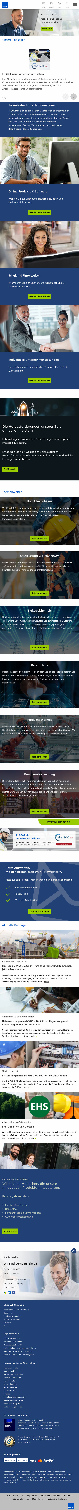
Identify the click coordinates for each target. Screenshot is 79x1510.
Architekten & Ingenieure (14, 961)
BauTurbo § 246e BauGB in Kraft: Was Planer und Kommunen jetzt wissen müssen (37, 968)
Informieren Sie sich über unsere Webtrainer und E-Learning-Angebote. (36, 285)
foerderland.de (10, 1384)
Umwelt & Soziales (12, 1319)
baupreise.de (9, 1371)
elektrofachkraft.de (12, 1377)
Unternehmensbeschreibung (16, 1309)
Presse (6, 1326)
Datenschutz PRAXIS (13, 1345)
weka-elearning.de (12, 1403)
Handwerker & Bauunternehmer (18, 1017)
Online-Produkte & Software (27, 191)
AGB (8, 1495)
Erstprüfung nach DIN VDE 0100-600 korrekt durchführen (34, 1076)
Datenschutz (18, 1495)
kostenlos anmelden (39, 911)
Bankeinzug (10, 1460)
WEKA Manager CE (12, 1338)
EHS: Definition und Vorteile (18, 1127)
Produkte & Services (13, 1316)
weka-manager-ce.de (13, 1407)
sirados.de (8, 1394)
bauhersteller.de (11, 1368)
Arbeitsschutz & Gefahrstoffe (16, 1122)
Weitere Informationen (39, 212)
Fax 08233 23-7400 (12, 1273)
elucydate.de (9, 1381)
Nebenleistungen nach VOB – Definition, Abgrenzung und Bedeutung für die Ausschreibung (35, 1023)
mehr (48, 982)
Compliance (45, 1495)
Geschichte (8, 1313)
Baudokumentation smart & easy (18, 1351)
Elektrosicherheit (10, 1071)
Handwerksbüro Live (13, 1341)
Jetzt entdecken (39, 538)
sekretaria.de (9, 1390)
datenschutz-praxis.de (13, 1374)
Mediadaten (37, 1499)
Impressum (32, 1495)
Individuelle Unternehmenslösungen (33, 360)
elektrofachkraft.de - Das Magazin (19, 1354)
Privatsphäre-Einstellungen (58, 1499)
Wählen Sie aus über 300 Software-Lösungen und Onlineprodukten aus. (35, 201)
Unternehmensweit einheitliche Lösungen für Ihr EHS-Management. (38, 369)
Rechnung (22, 1460)
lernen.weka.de (10, 1387)
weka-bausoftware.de (13, 1400)
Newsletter (67, 1495)
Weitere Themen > (58, 822)
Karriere (7, 1322)
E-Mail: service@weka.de (15, 1279)
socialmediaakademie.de (14, 1397)
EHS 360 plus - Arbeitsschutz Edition (23, 74)
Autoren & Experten (20, 1499)
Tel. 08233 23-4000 (12, 1269)
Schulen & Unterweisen (24, 275)
